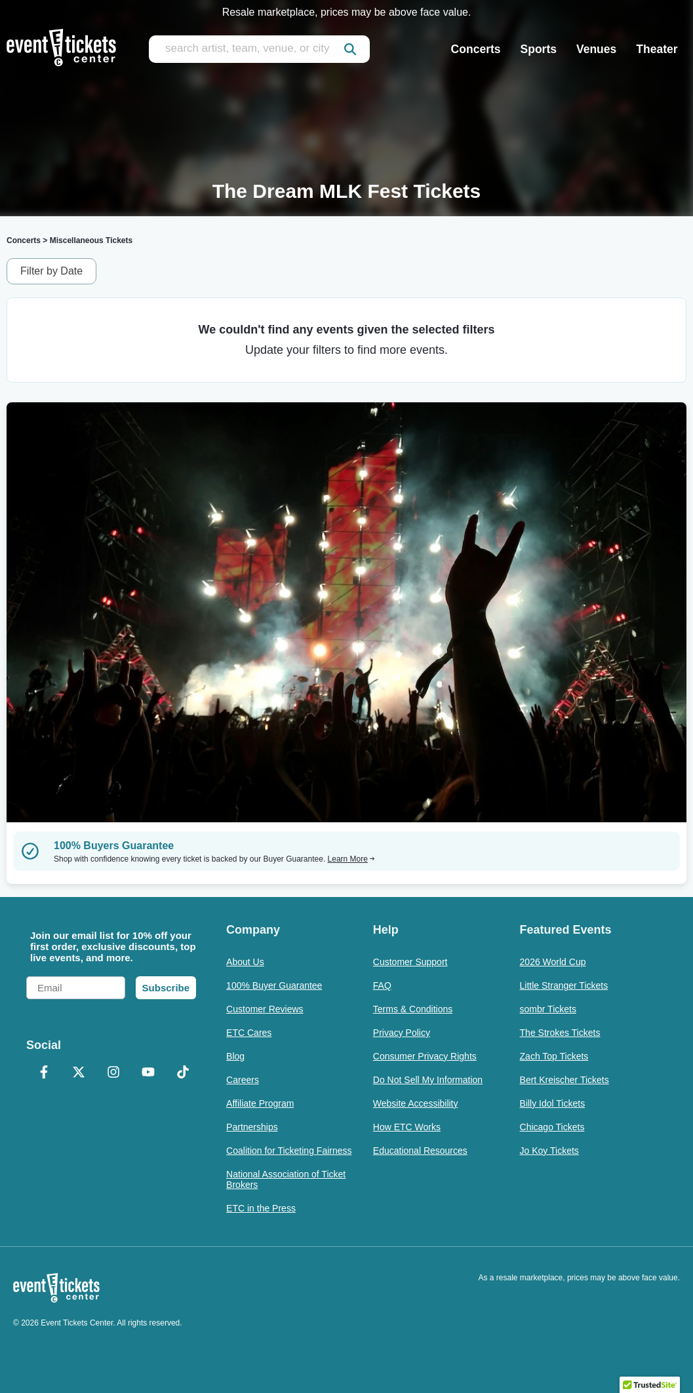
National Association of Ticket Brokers (286, 1179)
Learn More (351, 859)
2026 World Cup (553, 962)
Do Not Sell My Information (428, 1080)
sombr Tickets (548, 1009)
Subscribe (166, 987)
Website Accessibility (415, 1103)
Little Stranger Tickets (564, 985)
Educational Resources (420, 1150)
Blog (235, 1056)
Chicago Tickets (552, 1127)
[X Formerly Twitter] (78, 1073)
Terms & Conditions (412, 1009)
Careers (242, 1080)
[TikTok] (182, 1073)
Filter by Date (51, 271)
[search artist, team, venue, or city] (259, 49)
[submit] (350, 49)
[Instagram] (113, 1073)
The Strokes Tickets (560, 1032)
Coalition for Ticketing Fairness (288, 1150)
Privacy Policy (401, 1032)
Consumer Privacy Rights (425, 1056)
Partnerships (252, 1127)
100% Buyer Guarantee (274, 985)
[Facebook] (43, 1073)
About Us (245, 962)
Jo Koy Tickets (549, 1150)
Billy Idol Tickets (552, 1103)
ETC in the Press (261, 1208)
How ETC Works (407, 1127)
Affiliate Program (260, 1103)
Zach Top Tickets (554, 1056)
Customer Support (410, 962)
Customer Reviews (264, 1009)
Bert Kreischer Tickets (564, 1080)
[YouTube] (147, 1073)
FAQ (382, 985)
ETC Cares (248, 1032)
